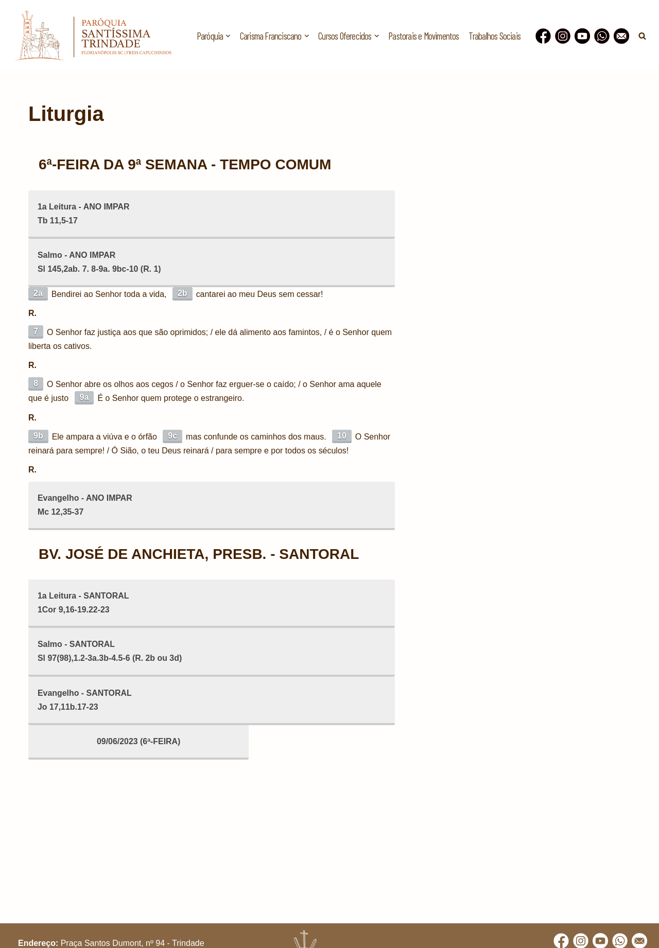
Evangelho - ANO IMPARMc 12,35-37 (85, 506)
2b (182, 293)
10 (342, 436)
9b (38, 436)
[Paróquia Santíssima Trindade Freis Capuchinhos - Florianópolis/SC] (92, 35)
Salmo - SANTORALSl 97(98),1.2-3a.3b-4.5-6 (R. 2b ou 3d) (110, 652)
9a (84, 398)
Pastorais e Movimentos (423, 36)
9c (173, 436)
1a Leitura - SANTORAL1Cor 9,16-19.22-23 (83, 603)
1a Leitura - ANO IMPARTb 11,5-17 (84, 213)
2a (38, 293)
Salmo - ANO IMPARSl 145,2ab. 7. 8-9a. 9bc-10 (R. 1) (100, 262)
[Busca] (642, 36)
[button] (228, 36)
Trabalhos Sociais (495, 36)
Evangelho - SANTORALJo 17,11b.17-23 (85, 701)
